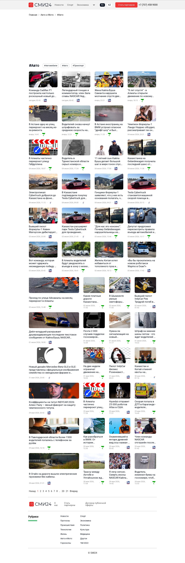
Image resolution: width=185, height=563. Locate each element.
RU (102, 5)
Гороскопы (65, 543)
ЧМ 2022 (84, 543)
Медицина (85, 534)
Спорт (70, 5)
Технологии (65, 529)
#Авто (60, 15)
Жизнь (63, 534)
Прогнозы (65, 520)
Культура (84, 529)
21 (67, 491)
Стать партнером (126, 5)
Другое (83, 538)
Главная (33, 15)
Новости (59, 5)
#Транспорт (78, 65)
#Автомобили (50, 65)
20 (63, 491)
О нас (56, 504)
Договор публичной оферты (94, 504)
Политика (85, 525)
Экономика (83, 5)
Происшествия (67, 525)
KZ (109, 5)
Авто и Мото (47, 15)
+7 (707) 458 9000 (148, 5)
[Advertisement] (92, 40)
